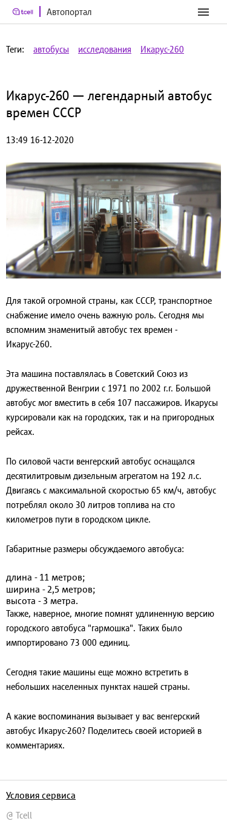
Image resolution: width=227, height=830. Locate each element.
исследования (104, 49)
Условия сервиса (41, 795)
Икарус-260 (162, 49)
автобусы (51, 49)
